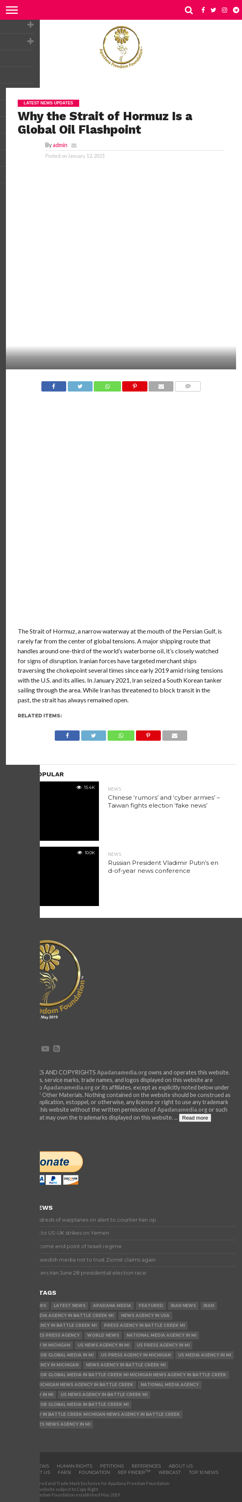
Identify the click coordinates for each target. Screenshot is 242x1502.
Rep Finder (134, 1472)
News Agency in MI (31, 1394)
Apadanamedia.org (122, 1072)
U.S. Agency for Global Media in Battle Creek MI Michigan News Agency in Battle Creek (117, 1374)
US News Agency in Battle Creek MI (104, 1394)
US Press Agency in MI (163, 1345)
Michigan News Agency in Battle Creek (85, 1384)
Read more (195, 1118)
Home (20, 1466)
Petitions (112, 1466)
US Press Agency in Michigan (136, 1355)
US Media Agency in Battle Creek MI (53, 1325)
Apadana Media (112, 1305)
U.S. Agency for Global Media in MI (51, 1355)
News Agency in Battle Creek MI (126, 1365)
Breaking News (27, 1305)
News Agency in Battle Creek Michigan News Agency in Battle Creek (94, 1414)
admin (60, 145)
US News (19, 1384)
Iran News (183, 1305)
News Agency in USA (145, 1315)
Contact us (35, 1472)
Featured (151, 1305)
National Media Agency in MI (161, 1335)
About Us (181, 1466)
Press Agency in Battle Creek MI (144, 1325)
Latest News (70, 1305)
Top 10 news (203, 1472)
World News (103, 1335)
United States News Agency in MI (49, 1424)
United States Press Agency (44, 1335)
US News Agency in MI (103, 1345)
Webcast (169, 1472)
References (146, 1466)
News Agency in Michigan (39, 1345)
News (42, 1466)
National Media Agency (170, 1384)
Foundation (94, 1472)
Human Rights (74, 1466)
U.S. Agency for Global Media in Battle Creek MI (68, 1404)
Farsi (64, 1472)
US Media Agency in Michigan (43, 1365)
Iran (208, 1305)
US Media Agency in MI (204, 1355)
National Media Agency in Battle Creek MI (61, 1315)
